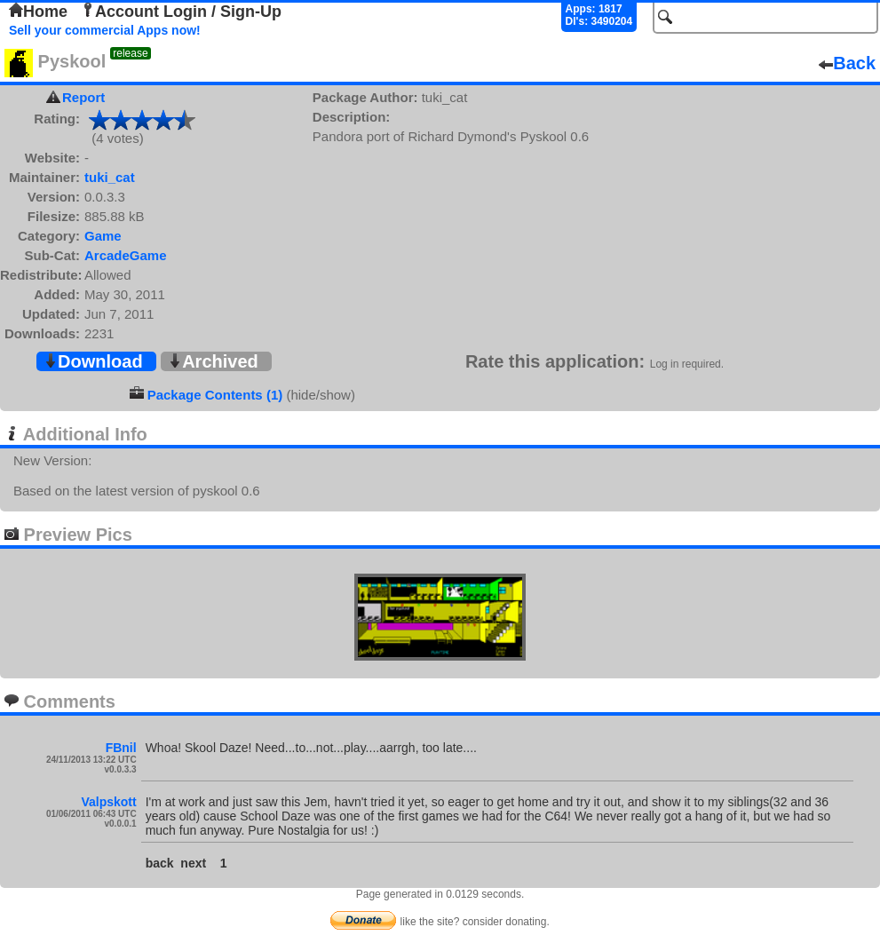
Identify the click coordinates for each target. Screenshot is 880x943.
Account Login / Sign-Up (181, 11)
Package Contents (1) (215, 394)
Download (93, 361)
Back (847, 63)
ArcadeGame (125, 255)
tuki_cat (109, 177)
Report (83, 97)
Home (38, 11)
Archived (213, 361)
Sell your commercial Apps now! (105, 30)
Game (103, 235)
